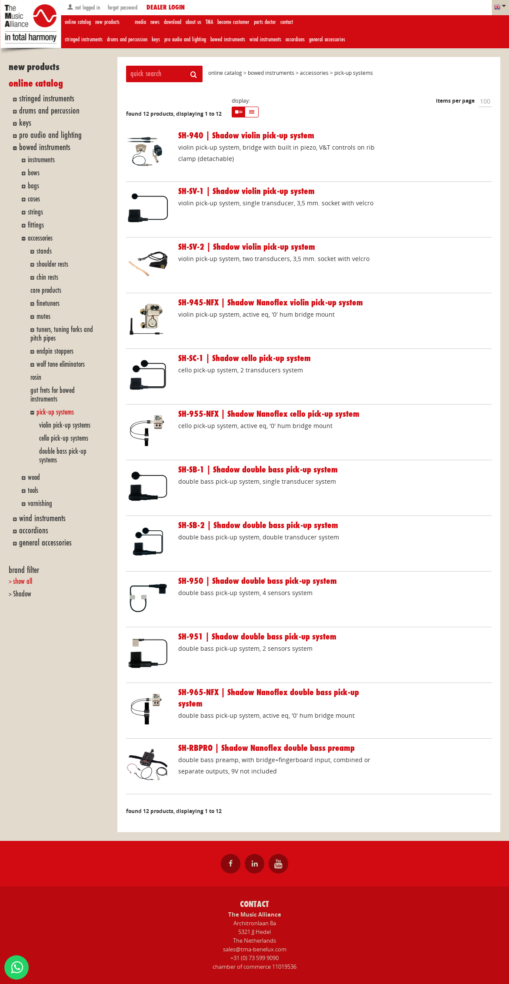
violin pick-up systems (64, 425)
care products (45, 290)
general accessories (327, 39)
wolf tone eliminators (61, 364)
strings (35, 212)
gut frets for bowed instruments (52, 394)
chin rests (47, 277)
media (140, 22)
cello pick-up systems (63, 438)
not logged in (83, 7)
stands (44, 251)
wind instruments (265, 39)
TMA (209, 22)
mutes (43, 316)
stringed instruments (84, 39)
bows (34, 173)
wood (34, 477)
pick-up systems (55, 412)
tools (33, 490)
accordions (295, 39)
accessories (40, 238)
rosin (35, 377)
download (172, 22)
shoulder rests (52, 264)
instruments (41, 160)
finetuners (48, 303)
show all (22, 581)
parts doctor (265, 22)
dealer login (165, 7)
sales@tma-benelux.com (254, 949)
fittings (36, 225)
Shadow (22, 594)
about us (193, 22)
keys (156, 39)
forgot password (121, 7)
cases (34, 199)
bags (33, 186)
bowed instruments (227, 39)
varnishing (40, 503)
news (155, 22)
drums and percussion (127, 39)
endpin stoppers (55, 351)
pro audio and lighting (185, 39)
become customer (233, 22)
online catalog (78, 22)
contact (286, 22)
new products (107, 22)
